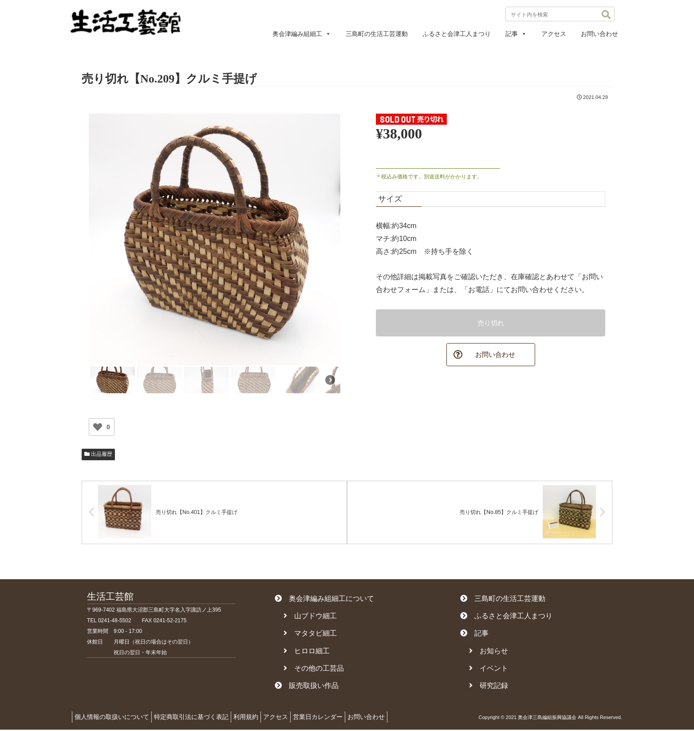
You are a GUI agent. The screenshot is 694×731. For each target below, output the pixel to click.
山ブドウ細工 (310, 617)
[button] (606, 14)
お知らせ (488, 652)
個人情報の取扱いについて (114, 718)
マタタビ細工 (310, 634)
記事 (516, 33)
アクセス (553, 33)
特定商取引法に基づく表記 (198, 718)
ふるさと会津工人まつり (456, 33)
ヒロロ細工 (307, 652)
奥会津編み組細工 (301, 33)
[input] (560, 14)
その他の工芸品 (314, 669)
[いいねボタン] (97, 427)
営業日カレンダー (338, 718)
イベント (488, 669)
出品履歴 (98, 454)
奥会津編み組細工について (324, 599)
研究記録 (488, 686)
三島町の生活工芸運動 (377, 33)
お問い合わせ (599, 33)
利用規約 (256, 718)
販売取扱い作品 (307, 686)
